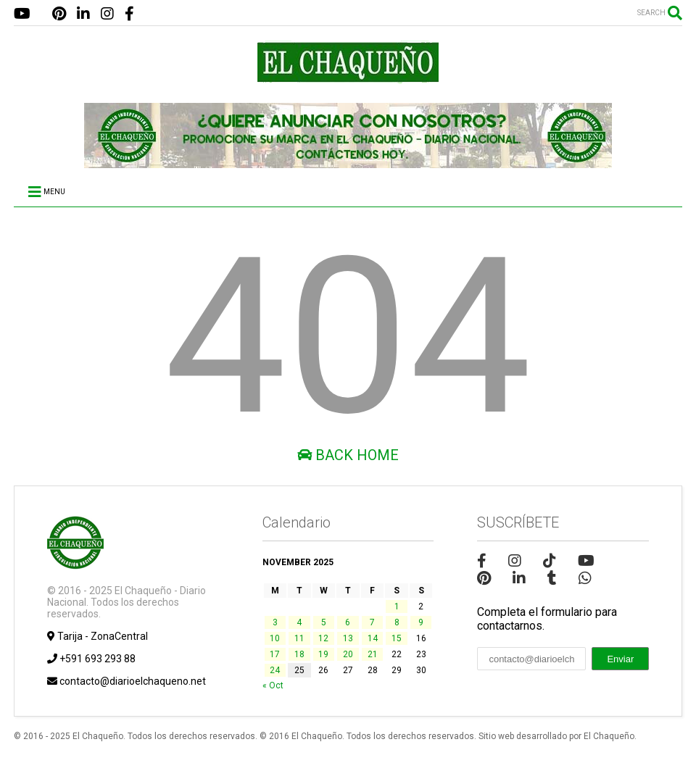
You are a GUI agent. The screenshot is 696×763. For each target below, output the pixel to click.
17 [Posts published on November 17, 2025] (275, 654)
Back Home (348, 455)
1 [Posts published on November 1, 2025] (396, 606)
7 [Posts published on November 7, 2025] (372, 622)
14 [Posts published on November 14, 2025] (373, 638)
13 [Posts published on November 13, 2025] (348, 638)
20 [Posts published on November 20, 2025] (348, 654)
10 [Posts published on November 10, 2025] (275, 638)
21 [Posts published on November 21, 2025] (373, 654)
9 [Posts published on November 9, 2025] (420, 622)
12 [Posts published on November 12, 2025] (323, 638)
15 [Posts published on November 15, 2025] (397, 638)
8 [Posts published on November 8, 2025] (396, 622)
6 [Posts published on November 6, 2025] (347, 622)
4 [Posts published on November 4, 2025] (299, 622)
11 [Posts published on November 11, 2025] (299, 638)
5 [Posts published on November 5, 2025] (323, 622)
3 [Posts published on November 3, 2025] (275, 622)
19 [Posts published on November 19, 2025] (323, 654)
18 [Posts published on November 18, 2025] (299, 654)
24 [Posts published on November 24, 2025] (275, 670)
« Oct (272, 685)
